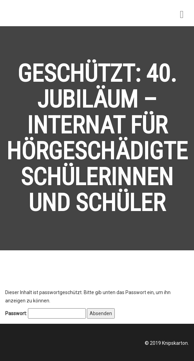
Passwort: (45, 313)
